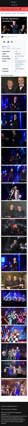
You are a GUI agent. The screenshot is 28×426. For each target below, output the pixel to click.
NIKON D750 (6, 46)
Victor (5, 36)
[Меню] (26, 9)
